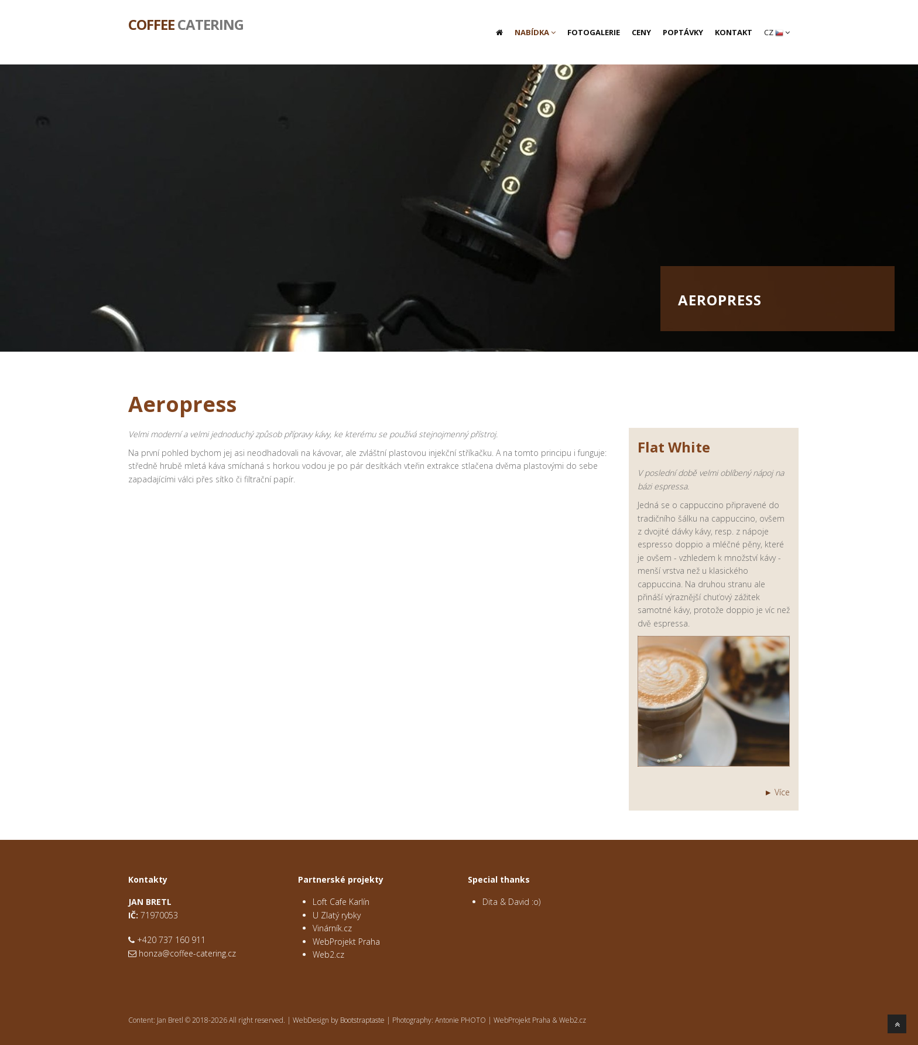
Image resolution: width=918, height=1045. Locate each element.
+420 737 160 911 (171, 939)
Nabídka (535, 32)
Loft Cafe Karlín (341, 901)
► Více (777, 792)
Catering (186, 23)
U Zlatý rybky (337, 915)
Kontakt (733, 32)
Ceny (641, 32)
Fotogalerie (593, 32)
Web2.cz (328, 954)
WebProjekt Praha (346, 941)
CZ (777, 32)
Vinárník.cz (332, 928)
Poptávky (683, 32)
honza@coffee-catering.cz (187, 953)
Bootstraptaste (362, 1020)
